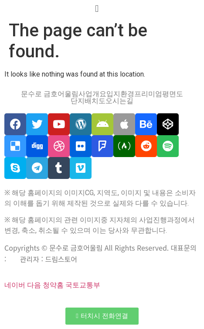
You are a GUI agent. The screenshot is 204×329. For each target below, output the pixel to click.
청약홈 (53, 285)
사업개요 (92, 94)
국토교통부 (82, 285)
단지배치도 (88, 101)
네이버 (14, 285)
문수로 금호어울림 (49, 94)
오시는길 (119, 101)
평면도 (172, 94)
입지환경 (120, 94)
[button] (101, 316)
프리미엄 (148, 94)
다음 (34, 285)
